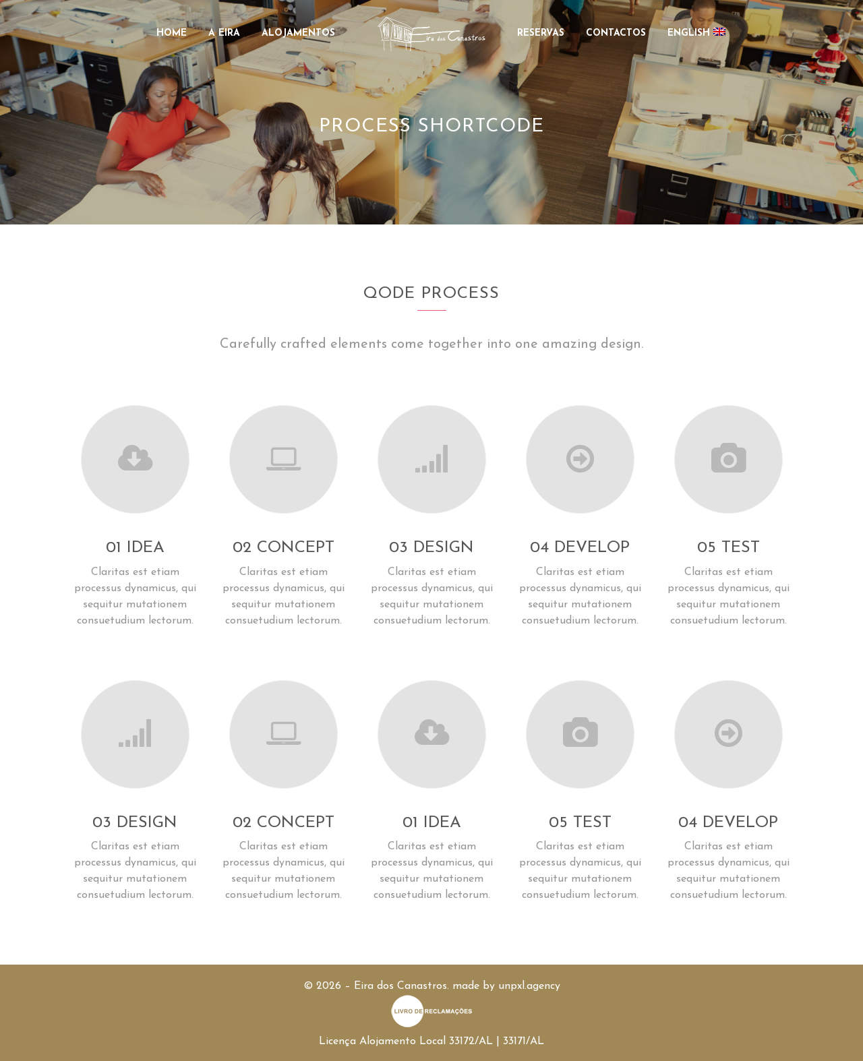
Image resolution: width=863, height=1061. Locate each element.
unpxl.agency (529, 986)
